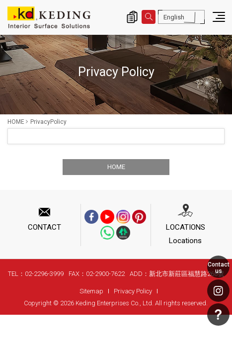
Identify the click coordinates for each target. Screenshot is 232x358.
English (173, 17)
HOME (15, 121)
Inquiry (132, 17)
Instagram (218, 290)
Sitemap (91, 291)
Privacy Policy (133, 291)
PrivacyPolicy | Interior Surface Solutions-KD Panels (48, 17)
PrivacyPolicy (48, 121)
